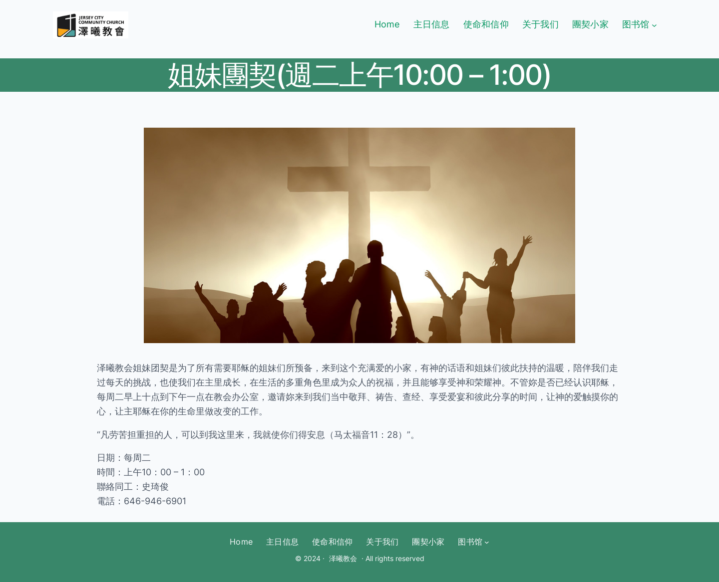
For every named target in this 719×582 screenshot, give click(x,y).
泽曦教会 (343, 558)
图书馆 (636, 24)
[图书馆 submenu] (654, 24)
